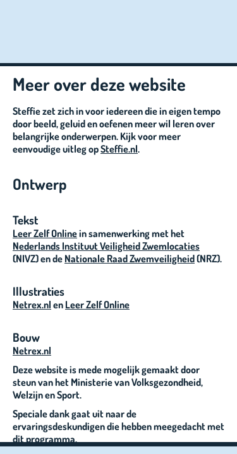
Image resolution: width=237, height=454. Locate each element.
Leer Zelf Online (45, 233)
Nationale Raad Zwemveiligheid (129, 258)
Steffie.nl (119, 149)
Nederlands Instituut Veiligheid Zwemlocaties (106, 246)
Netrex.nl (32, 304)
